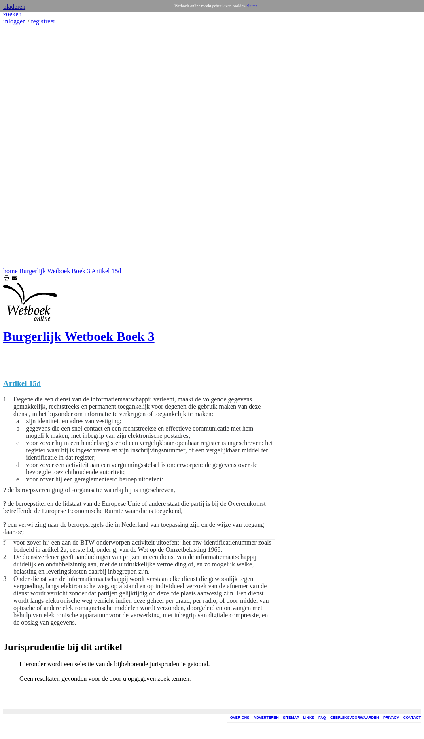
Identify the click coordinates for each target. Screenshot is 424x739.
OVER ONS (240, 718)
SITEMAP (291, 718)
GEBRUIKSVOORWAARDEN (354, 718)
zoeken (12, 14)
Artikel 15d (106, 271)
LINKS (308, 718)
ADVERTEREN (266, 718)
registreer (43, 21)
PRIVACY (391, 718)
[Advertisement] (27, 146)
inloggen (14, 21)
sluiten (252, 6)
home (10, 271)
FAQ (322, 718)
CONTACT (412, 718)
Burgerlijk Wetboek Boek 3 (54, 271)
